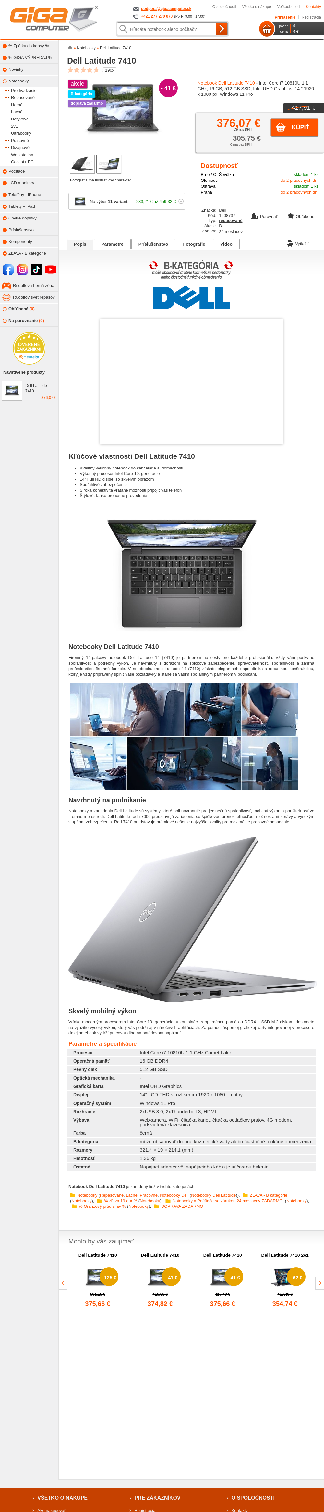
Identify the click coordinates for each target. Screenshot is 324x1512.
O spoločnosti (224, 7)
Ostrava (208, 186)
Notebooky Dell (174, 1195)
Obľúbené (19, 309)
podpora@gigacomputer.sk (166, 8)
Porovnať (265, 216)
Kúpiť (300, 127)
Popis (80, 244)
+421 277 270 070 (157, 16)
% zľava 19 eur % (120, 1200)
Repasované (112, 1195)
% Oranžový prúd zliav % (102, 1206)
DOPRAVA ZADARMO (182, 1206)
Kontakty (313, 7)
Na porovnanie (23, 321)
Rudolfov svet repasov (34, 297)
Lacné (131, 1195)
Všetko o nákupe (256, 7)
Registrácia (311, 17)
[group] (97, 1280)
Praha (206, 192)
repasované (230, 220)
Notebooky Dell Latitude (213, 1195)
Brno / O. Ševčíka (217, 174)
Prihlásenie (285, 17)
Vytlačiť (298, 243)
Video (226, 244)
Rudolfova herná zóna (33, 285)
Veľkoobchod (288, 7)
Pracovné (149, 1195)
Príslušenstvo (153, 244)
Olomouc (209, 180)
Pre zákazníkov (157, 1498)
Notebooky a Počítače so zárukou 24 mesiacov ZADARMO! (228, 1200)
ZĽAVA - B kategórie (268, 1195)
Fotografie (194, 244)
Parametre (112, 244)
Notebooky (87, 1195)
